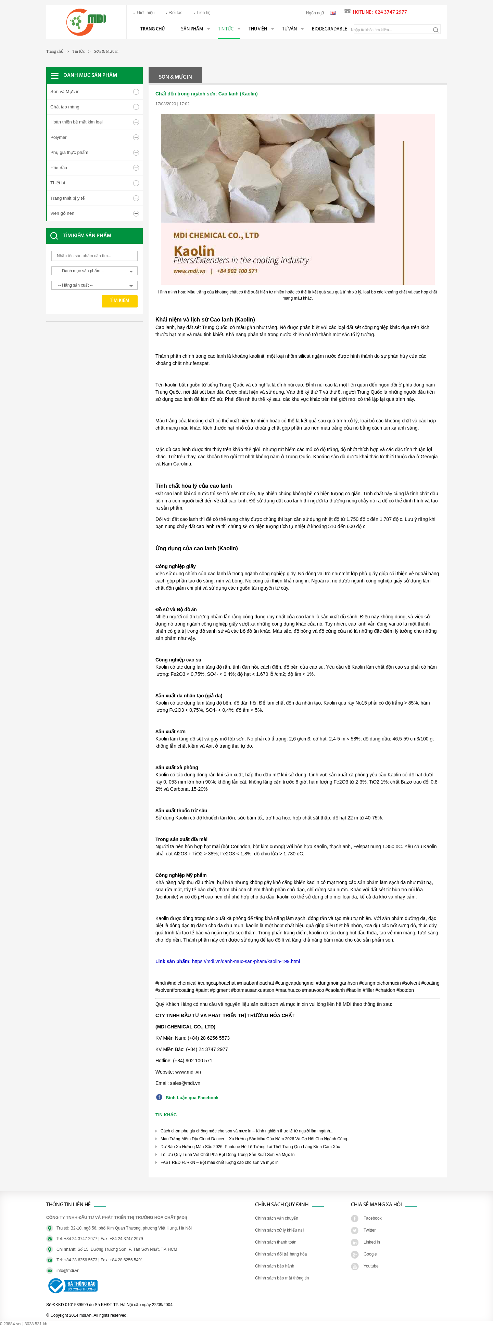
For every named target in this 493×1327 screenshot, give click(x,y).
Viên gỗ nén (62, 213)
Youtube (371, 1266)
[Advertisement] (101, 346)
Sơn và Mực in (64, 91)
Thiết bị (57, 182)
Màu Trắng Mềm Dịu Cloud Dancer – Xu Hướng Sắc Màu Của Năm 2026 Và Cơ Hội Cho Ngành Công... (256, 1139)
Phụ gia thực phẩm (69, 152)
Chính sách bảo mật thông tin (282, 1278)
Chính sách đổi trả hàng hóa (281, 1254)
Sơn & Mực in (106, 51)
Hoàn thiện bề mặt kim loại (76, 121)
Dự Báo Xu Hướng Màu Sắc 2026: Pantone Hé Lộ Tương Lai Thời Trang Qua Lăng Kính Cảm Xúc (250, 1146)
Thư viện (258, 29)
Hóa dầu (58, 167)
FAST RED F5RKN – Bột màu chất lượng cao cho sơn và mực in (220, 1162)
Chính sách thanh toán (275, 1242)
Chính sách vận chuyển (276, 1218)
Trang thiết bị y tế (67, 198)
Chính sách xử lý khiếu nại (279, 1230)
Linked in (372, 1242)
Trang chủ (152, 29)
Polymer (58, 137)
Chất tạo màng (64, 106)
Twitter (370, 1230)
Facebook (373, 1218)
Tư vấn (289, 29)
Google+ (371, 1254)
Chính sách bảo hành (274, 1266)
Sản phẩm (192, 29)
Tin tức (225, 29)
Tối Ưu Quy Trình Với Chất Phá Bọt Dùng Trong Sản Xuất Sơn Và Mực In (228, 1154)
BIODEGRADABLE (329, 29)
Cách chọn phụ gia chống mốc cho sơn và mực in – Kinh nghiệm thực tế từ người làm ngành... (247, 1131)
